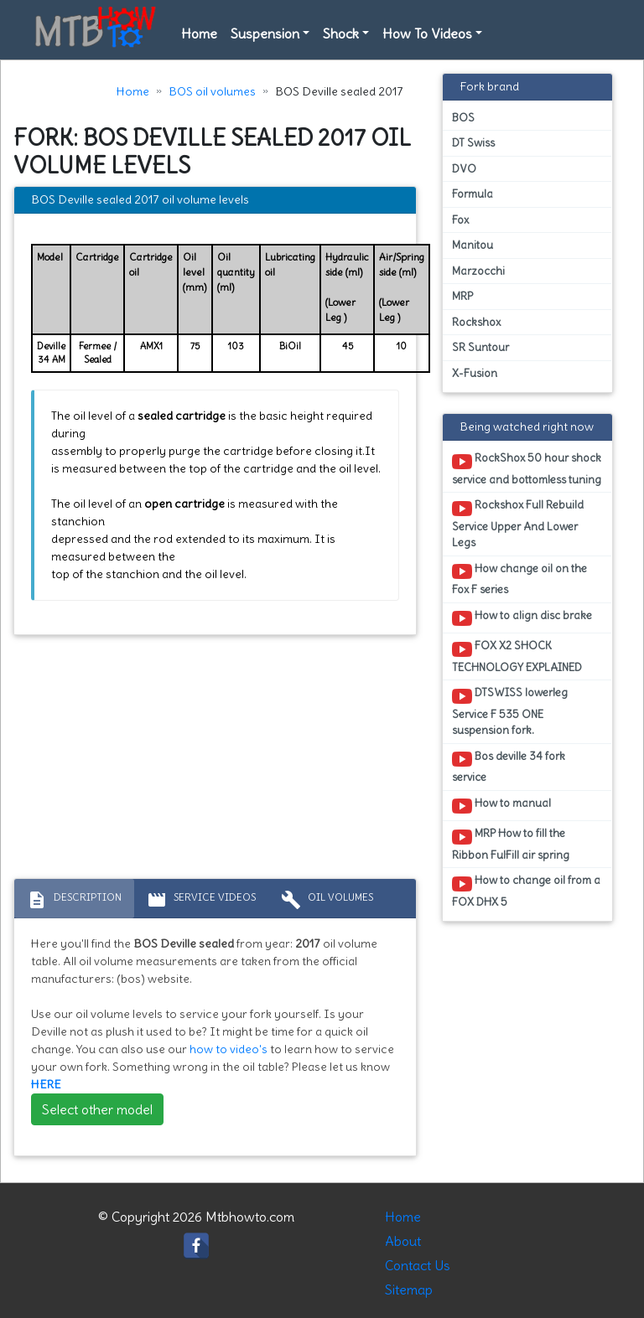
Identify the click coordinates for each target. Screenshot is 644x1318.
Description (74, 900)
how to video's (228, 1049)
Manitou (472, 245)
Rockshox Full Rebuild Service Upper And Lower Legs (518, 524)
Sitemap (409, 1289)
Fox (460, 220)
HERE (46, 1084)
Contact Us (417, 1265)
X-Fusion (474, 373)
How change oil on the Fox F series (519, 579)
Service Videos (201, 900)
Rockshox (476, 322)
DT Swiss (473, 143)
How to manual (501, 806)
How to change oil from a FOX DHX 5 (526, 890)
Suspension (265, 33)
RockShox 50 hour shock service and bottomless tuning (526, 468)
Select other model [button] (97, 1109)
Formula (472, 194)
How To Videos (427, 33)
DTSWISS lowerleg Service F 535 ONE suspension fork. (510, 711)
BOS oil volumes (212, 91)
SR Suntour (480, 347)
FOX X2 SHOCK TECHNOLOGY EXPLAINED (517, 656)
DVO (464, 169)
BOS (463, 118)
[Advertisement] (215, 760)
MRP (462, 296)
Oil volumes (327, 900)
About (403, 1241)
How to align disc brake (522, 618)
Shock (341, 33)
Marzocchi (478, 271)
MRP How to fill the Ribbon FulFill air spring (510, 843)
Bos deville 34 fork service (508, 766)
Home (199, 33)
